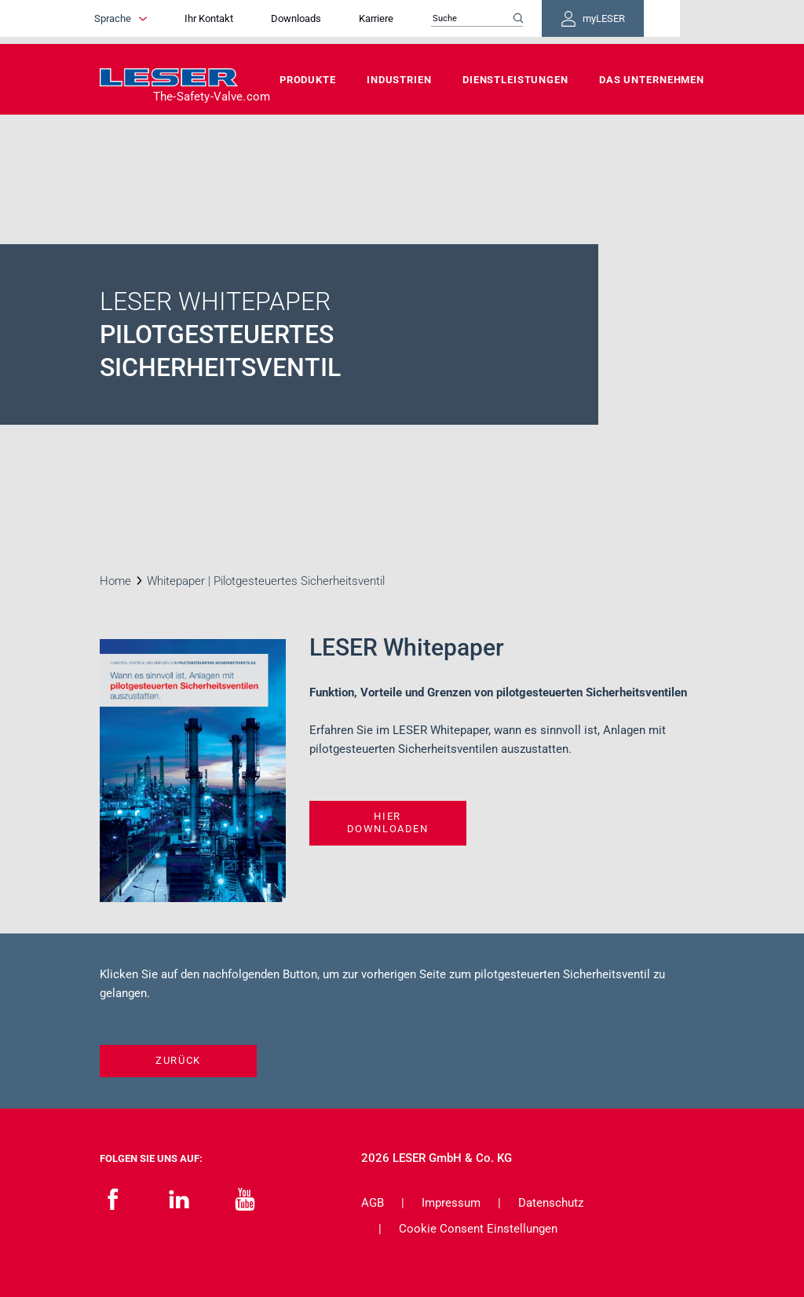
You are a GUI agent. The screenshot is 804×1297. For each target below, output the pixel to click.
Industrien (399, 80)
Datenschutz (550, 1203)
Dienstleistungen (515, 80)
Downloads (339, 21)
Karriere (419, 21)
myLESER (653, 22)
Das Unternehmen (651, 80)
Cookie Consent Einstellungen (478, 1229)
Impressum (451, 1203)
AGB (372, 1203)
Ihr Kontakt (252, 21)
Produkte (308, 80)
